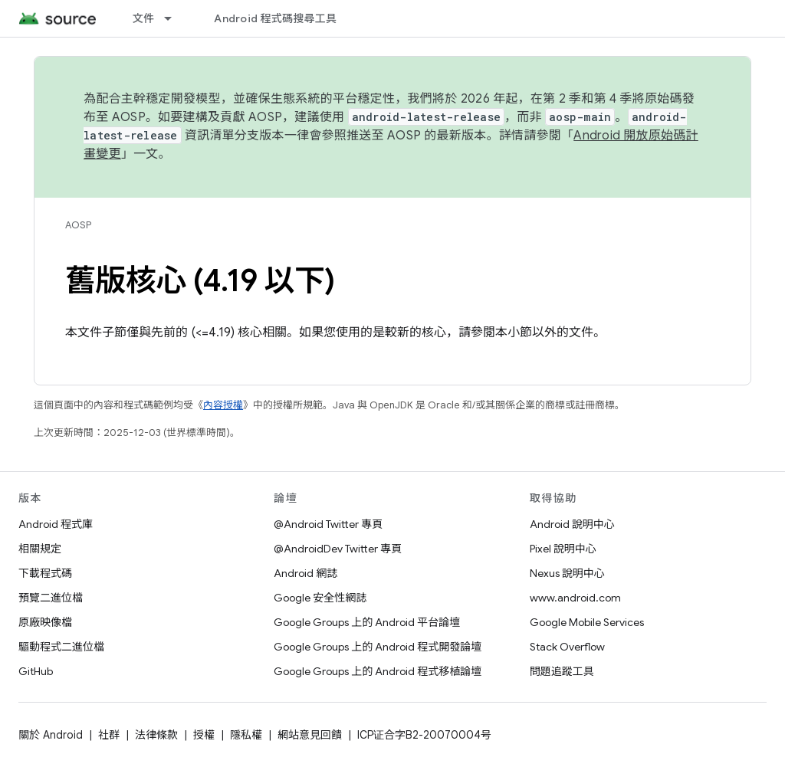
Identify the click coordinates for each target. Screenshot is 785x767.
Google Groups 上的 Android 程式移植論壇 (377, 671)
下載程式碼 (45, 573)
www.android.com (575, 598)
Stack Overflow (567, 647)
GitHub (35, 671)
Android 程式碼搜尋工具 (275, 18)
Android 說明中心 (572, 524)
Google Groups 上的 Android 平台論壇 (367, 622)
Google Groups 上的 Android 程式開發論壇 (377, 647)
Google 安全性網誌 (320, 598)
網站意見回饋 (310, 735)
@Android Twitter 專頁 (328, 524)
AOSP (78, 224)
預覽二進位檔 (50, 598)
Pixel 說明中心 (563, 549)
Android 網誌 (305, 573)
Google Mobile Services (587, 622)
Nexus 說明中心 (567, 573)
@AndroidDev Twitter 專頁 (338, 549)
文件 (144, 18)
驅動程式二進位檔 (61, 647)
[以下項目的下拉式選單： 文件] (174, 18)
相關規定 (39, 549)
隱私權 (246, 735)
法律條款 (156, 735)
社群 (109, 735)
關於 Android (50, 735)
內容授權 (223, 404)
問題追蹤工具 (562, 671)
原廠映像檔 (45, 622)
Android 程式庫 (55, 524)
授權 (204, 735)
